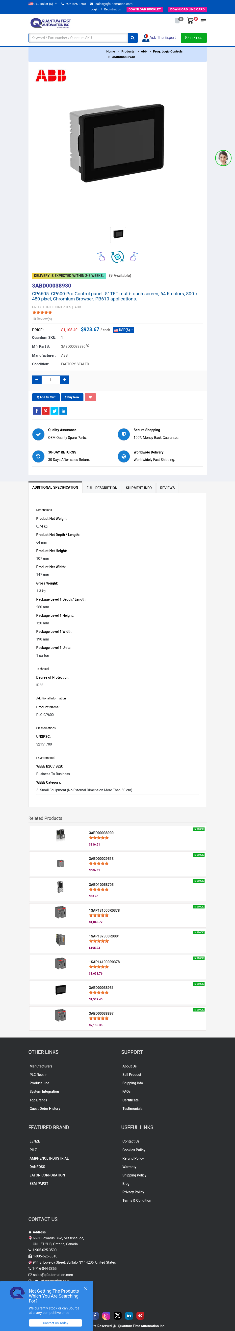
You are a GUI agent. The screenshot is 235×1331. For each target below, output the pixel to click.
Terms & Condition (137, 1200)
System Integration (44, 1091)
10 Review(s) (42, 319)
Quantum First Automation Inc (141, 1326)
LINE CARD (187, 9)
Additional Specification (55, 487)
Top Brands (38, 1100)
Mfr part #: (41, 346)
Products (127, 51)
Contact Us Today (55, 1323)
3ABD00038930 (123, 57)
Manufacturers (41, 1066)
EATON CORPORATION (47, 1175)
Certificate (131, 1100)
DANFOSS (37, 1167)
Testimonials (133, 1109)
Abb (144, 51)
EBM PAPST (39, 1184)
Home (110, 51)
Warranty (129, 1167)
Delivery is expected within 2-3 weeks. (69, 276)
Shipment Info (139, 488)
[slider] (42, 312)
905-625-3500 (73, 4)
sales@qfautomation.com (111, 4)
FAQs (127, 1091)
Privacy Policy (133, 1192)
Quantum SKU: (44, 337)
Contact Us (131, 1141)
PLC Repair (38, 1075)
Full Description (101, 488)
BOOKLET (145, 9)
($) (42, 4)
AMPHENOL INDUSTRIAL (49, 1158)
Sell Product (132, 1075)
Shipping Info (133, 1083)
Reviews (167, 488)
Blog (126, 1184)
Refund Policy (133, 1158)
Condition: (40, 364)
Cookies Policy (134, 1150)
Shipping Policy (134, 1175)
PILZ (33, 1150)
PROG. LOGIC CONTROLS (51, 307)
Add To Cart (46, 397)
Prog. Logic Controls (168, 51)
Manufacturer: (44, 355)
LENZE (35, 1141)
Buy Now (72, 397)
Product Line (39, 1083)
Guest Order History (45, 1109)
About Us (130, 1066)
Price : (38, 330)
